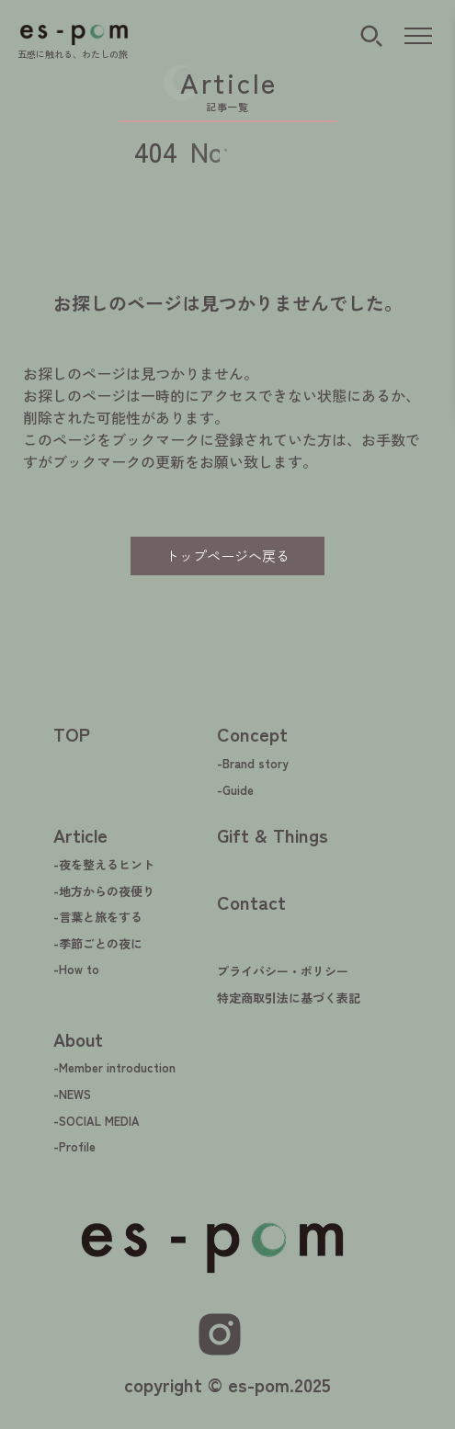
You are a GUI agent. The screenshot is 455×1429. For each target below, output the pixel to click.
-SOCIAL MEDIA (96, 1120)
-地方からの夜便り (103, 891)
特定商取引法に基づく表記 (288, 997)
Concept (252, 733)
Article (80, 835)
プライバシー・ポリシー (282, 971)
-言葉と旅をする (97, 916)
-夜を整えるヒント (103, 864)
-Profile (74, 1146)
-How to (76, 969)
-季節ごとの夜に (97, 943)
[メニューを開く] (418, 37)
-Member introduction (114, 1067)
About (78, 1039)
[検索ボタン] (371, 36)
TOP (71, 733)
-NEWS (72, 1094)
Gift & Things (272, 835)
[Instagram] (219, 1334)
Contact (251, 902)
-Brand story (253, 763)
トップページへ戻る (227, 555)
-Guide (235, 790)
